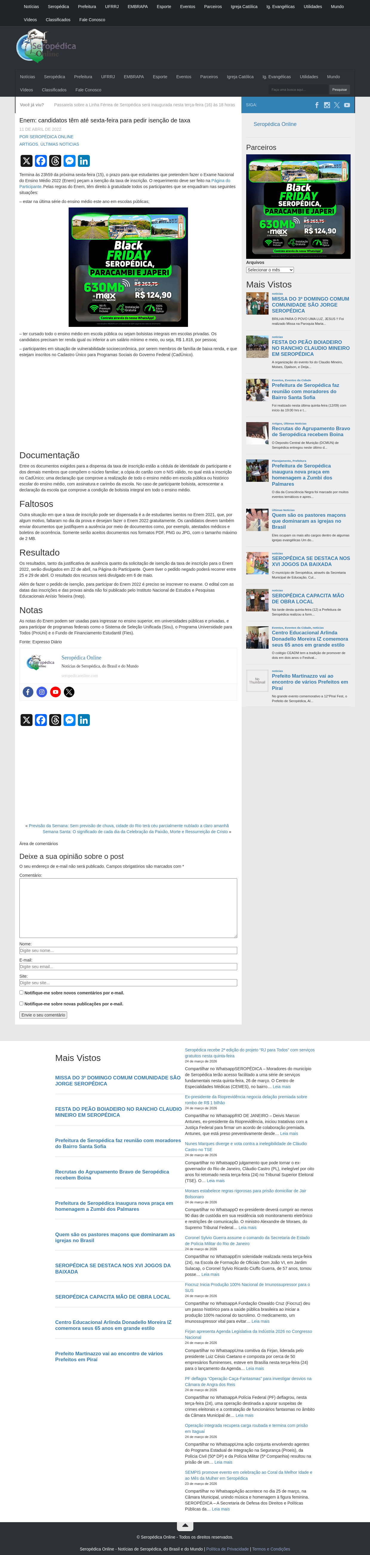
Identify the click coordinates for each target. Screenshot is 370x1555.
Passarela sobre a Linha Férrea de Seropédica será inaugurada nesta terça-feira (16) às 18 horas (144, 104)
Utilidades (313, 6)
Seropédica (58, 6)
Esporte (164, 6)
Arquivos (255, 262)
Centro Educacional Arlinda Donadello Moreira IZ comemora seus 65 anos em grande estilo (310, 638)
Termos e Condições (271, 1549)
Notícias (31, 6)
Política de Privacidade (227, 1549)
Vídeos (30, 19)
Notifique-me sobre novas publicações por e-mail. (73, 1004)
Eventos (187, 6)
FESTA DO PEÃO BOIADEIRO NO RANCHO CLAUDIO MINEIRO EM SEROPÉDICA (311, 348)
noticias (277, 293)
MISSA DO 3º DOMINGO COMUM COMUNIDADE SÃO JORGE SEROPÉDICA (310, 305)
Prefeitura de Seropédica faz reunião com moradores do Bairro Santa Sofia (305, 391)
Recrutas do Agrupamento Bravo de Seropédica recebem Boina (311, 431)
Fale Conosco (92, 19)
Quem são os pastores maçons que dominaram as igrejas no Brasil (309, 521)
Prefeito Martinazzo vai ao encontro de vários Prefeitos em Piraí (310, 682)
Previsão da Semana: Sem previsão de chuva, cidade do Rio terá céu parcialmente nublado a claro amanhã (129, 825)
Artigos (28, 144)
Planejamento (281, 460)
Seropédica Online (275, 124)
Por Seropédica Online (46, 136)
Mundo (337, 6)
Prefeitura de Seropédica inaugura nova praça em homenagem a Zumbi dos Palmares (302, 475)
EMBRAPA (138, 6)
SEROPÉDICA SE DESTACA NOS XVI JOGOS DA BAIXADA (311, 561)
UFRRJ (112, 6)
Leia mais (282, 1086)
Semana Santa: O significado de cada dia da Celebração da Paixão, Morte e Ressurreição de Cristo (135, 831)
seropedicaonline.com (79, 675)
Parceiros (213, 6)
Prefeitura (87, 6)
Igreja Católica (244, 6)
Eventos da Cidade (298, 380)
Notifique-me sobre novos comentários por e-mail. (74, 992)
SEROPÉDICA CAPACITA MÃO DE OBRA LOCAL (308, 599)
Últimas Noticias (60, 144)
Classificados (58, 19)
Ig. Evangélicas (280, 6)
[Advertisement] (128, 402)
